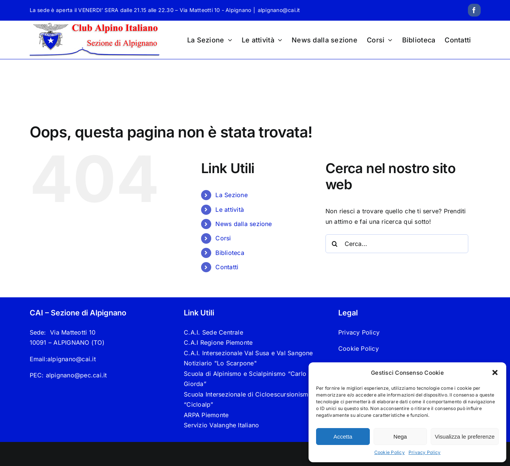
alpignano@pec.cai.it (76, 375)
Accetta (342, 436)
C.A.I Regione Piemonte (218, 342)
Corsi (223, 238)
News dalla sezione (243, 224)
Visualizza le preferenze (465, 436)
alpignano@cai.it (279, 10)
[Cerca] (334, 243)
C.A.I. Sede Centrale (213, 332)
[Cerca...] (396, 243)
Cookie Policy (389, 452)
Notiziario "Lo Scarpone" (220, 363)
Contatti (226, 267)
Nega (400, 436)
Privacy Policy (424, 452)
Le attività (229, 209)
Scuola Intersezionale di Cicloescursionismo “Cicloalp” (248, 400)
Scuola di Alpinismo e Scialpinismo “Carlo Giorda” (245, 379)
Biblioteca (229, 252)
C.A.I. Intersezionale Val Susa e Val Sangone (248, 353)
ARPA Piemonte (206, 415)
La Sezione (231, 195)
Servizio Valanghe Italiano (221, 425)
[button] (495, 372)
